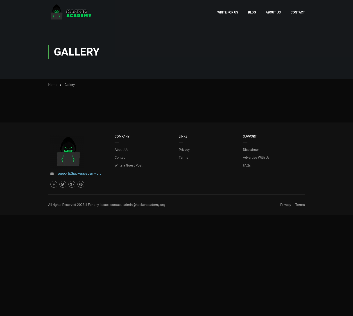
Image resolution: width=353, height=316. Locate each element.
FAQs (247, 165)
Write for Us (227, 12)
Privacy (184, 150)
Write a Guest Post (129, 165)
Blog (252, 12)
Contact (298, 12)
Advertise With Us (256, 158)
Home (52, 85)
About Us (273, 12)
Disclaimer (251, 150)
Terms (183, 158)
